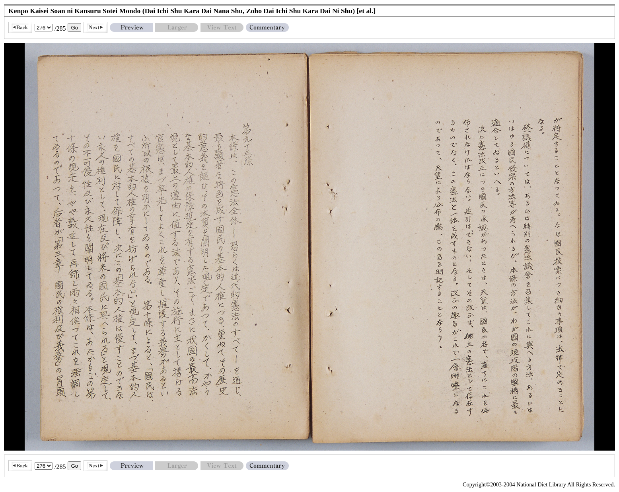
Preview (131, 27)
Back (20, 27)
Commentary (267, 27)
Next (95, 27)
